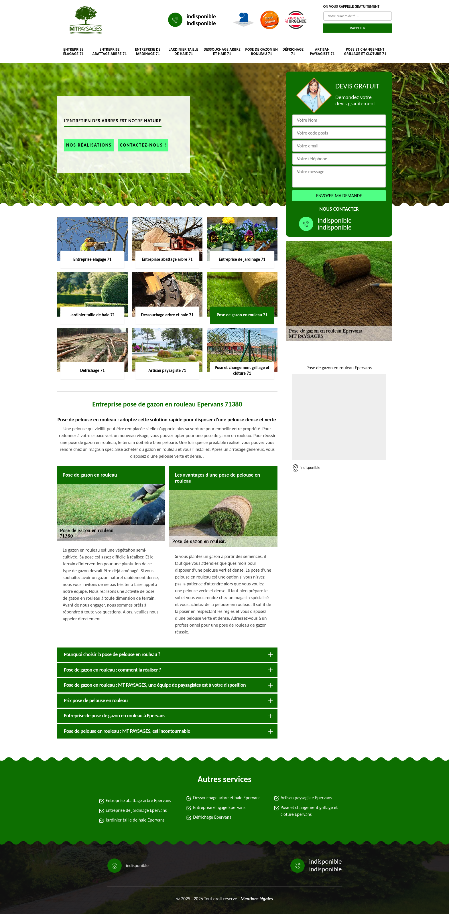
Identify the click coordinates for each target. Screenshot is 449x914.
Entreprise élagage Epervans (219, 807)
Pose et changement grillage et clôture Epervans (309, 811)
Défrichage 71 (293, 51)
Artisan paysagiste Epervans (306, 797)
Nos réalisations (89, 145)
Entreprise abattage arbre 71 (109, 51)
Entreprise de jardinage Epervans (136, 810)
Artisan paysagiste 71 (322, 51)
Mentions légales (257, 898)
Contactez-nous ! (143, 145)
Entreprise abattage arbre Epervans (138, 800)
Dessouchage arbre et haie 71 (222, 51)
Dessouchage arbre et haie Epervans (226, 797)
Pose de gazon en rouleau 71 (261, 51)
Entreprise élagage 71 (73, 51)
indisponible (201, 16)
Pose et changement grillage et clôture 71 (365, 51)
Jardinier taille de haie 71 (183, 51)
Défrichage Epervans (212, 817)
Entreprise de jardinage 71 (147, 51)
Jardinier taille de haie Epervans (135, 820)
